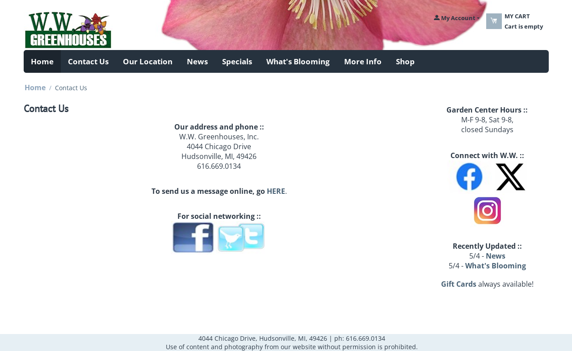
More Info (363, 61)
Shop (405, 61)
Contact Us (88, 61)
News (197, 61)
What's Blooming (298, 61)
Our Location (147, 61)
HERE (276, 191)
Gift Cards (458, 284)
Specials (237, 61)
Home (42, 61)
